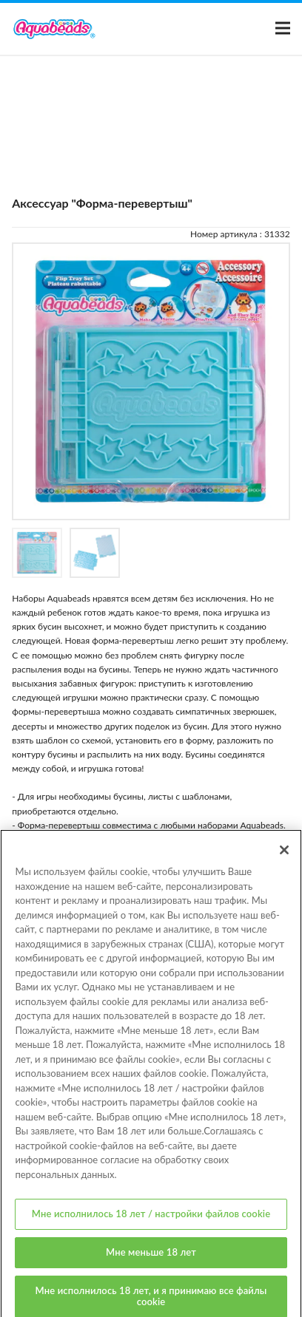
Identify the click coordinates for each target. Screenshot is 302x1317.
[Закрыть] (284, 855)
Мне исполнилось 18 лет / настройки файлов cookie (151, 1219)
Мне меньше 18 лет (151, 1257)
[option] (151, 381)
